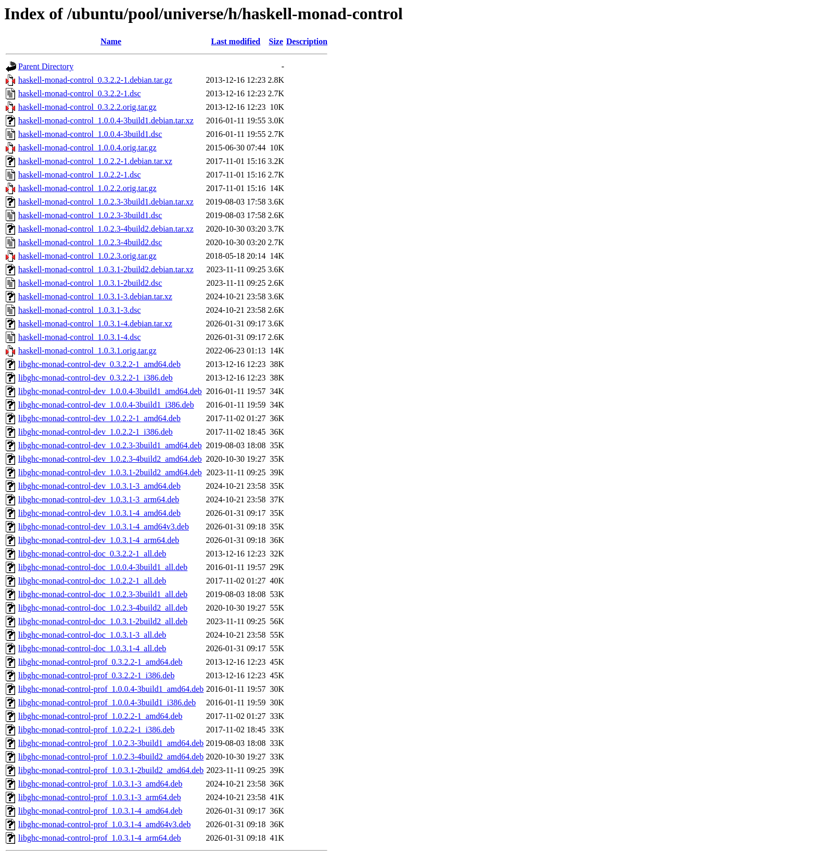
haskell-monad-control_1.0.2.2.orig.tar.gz (87, 188)
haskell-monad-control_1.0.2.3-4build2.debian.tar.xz (106, 228)
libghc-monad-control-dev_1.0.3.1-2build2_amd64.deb (110, 472)
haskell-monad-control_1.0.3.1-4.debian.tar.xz (95, 323)
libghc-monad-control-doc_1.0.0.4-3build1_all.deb (102, 567)
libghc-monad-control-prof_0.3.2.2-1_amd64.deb (100, 661)
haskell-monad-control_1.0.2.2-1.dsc (79, 174)
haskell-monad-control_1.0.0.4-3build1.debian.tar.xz (106, 120)
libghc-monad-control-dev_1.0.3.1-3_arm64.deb (98, 499)
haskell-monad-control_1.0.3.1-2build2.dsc (90, 282)
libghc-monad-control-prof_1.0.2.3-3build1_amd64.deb (110, 743)
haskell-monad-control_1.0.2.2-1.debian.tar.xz (95, 161)
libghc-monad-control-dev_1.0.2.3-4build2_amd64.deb (110, 458)
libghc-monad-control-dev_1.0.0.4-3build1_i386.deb (106, 404)
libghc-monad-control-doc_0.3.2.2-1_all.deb (92, 553)
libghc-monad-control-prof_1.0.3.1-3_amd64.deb (100, 783)
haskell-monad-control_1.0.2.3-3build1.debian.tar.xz (106, 201)
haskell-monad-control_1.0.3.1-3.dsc (79, 310)
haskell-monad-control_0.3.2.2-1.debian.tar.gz (95, 79)
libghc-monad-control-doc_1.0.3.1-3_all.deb (92, 634)
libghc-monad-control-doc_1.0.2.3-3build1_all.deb (102, 594)
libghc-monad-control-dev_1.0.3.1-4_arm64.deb (98, 540)
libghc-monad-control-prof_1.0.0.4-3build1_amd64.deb (110, 689)
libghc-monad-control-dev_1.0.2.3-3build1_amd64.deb (110, 445)
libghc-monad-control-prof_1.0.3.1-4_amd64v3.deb (104, 824)
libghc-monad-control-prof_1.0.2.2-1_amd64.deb (100, 716)
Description (306, 41)
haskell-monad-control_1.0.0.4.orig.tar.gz (87, 147)
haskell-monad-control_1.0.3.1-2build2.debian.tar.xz (106, 269)
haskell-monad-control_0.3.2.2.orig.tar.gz (87, 107)
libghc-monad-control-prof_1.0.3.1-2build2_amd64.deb (110, 770)
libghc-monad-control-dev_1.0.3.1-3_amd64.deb (99, 486)
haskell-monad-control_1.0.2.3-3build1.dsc (90, 215)
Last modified (236, 41)
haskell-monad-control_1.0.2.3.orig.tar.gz (87, 255)
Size (276, 41)
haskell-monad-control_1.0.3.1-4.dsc (79, 337)
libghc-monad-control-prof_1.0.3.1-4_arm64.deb (99, 837)
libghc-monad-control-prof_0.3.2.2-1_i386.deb (96, 675)
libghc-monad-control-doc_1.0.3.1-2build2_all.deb (102, 621)
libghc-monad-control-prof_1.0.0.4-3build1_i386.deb (107, 702)
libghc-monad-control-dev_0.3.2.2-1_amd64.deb (99, 364)
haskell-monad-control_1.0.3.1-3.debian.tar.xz (95, 296)
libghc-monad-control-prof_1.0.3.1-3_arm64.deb (99, 797)
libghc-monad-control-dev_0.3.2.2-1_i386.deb (95, 377)
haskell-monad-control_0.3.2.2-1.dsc (79, 93)
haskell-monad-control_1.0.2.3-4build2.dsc (90, 242)
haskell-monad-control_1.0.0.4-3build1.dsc (90, 134)
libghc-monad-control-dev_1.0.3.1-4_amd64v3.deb (103, 526)
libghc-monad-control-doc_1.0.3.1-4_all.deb (92, 648)
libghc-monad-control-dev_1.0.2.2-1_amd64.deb (99, 418)
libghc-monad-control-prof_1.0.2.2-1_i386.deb (96, 729)
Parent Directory (45, 66)
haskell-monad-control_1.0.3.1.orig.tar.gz (87, 350)
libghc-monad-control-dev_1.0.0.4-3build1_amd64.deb (110, 391)
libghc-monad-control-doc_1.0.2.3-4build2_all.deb (102, 607)
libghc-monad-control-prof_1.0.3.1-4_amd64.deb (100, 810)
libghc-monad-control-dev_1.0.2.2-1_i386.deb (95, 431)
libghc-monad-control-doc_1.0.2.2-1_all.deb (92, 580)
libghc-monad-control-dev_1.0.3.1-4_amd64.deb (99, 513)
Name (110, 41)
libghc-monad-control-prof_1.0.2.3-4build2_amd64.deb (110, 756)
